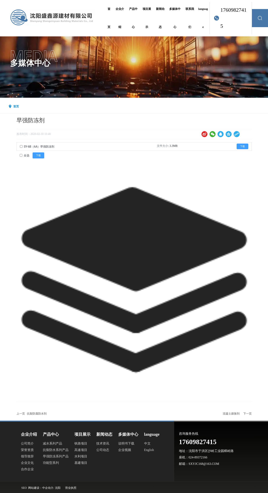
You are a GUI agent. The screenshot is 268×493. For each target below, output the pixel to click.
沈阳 (58, 487)
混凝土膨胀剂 (231, 413)
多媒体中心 (30, 63)
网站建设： (35, 487)
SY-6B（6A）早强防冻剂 (39, 146)
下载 (242, 146)
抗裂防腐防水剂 (37, 413)
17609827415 (233, 18)
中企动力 (47, 487)
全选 (26, 155)
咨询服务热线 (188, 433)
